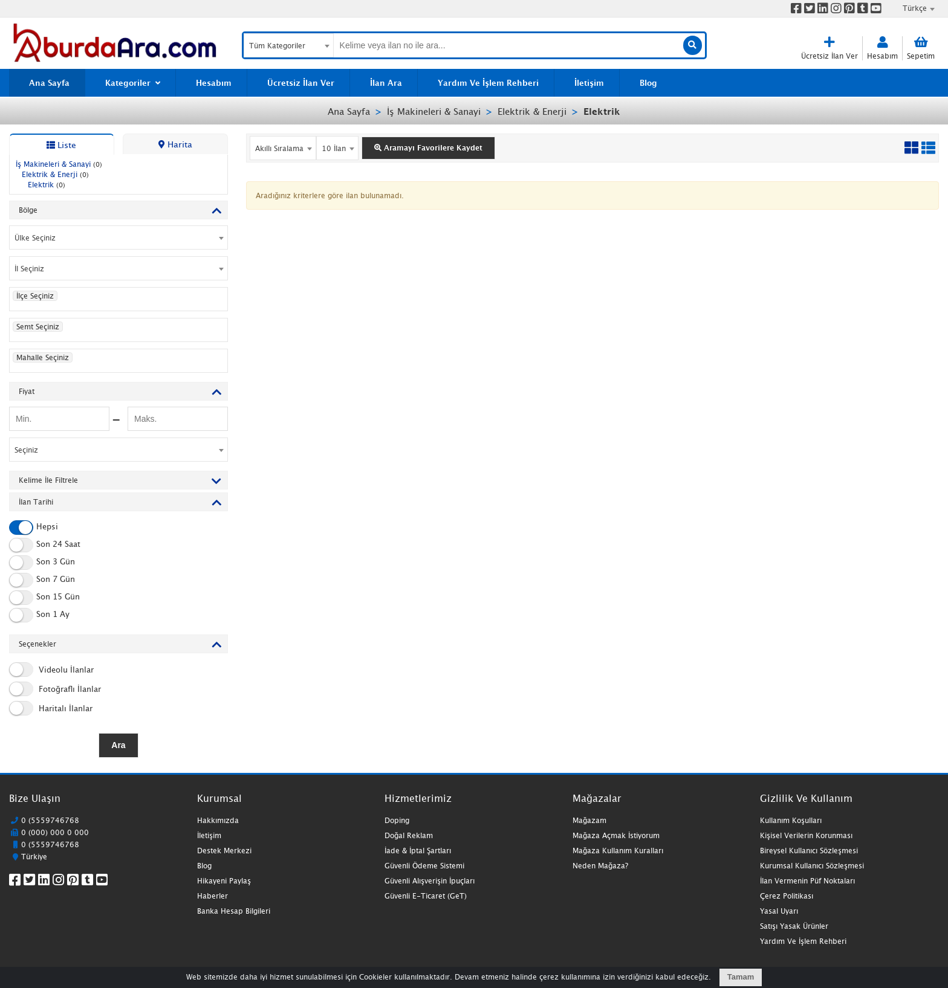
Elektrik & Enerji (532, 111)
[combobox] (912, 8)
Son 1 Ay (39, 615)
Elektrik (601, 111)
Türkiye (34, 856)
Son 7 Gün (42, 580)
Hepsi (33, 527)
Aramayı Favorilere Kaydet (428, 147)
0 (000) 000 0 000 (55, 832)
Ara (118, 745)
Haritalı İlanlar (51, 708)
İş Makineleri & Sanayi (434, 111)
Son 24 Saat (44, 545)
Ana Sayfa (349, 111)
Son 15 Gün (44, 597)
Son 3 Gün (42, 562)
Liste (61, 145)
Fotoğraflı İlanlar (55, 689)
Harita (175, 144)
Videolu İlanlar (51, 669)
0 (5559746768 (50, 820)
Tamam (741, 976)
